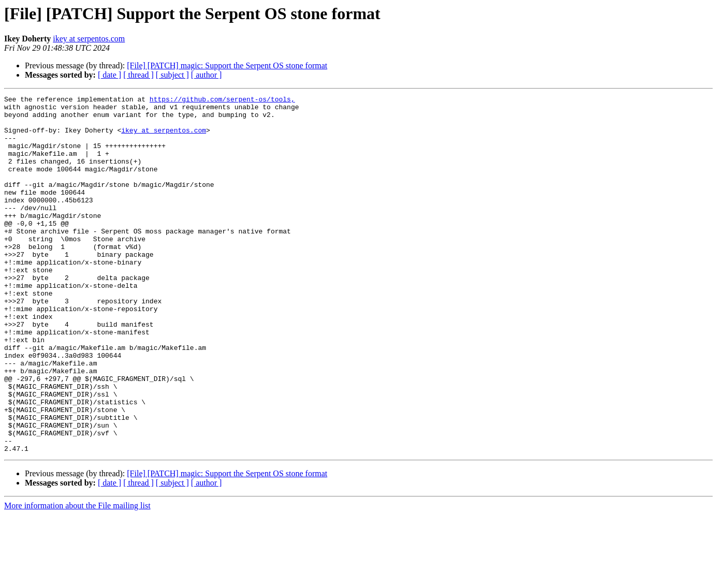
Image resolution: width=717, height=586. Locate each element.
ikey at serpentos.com (89, 38)
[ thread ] (138, 74)
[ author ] (206, 74)
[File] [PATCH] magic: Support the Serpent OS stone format (227, 65)
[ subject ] (172, 74)
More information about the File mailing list (77, 577)
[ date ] (109, 74)
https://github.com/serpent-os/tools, (222, 100)
